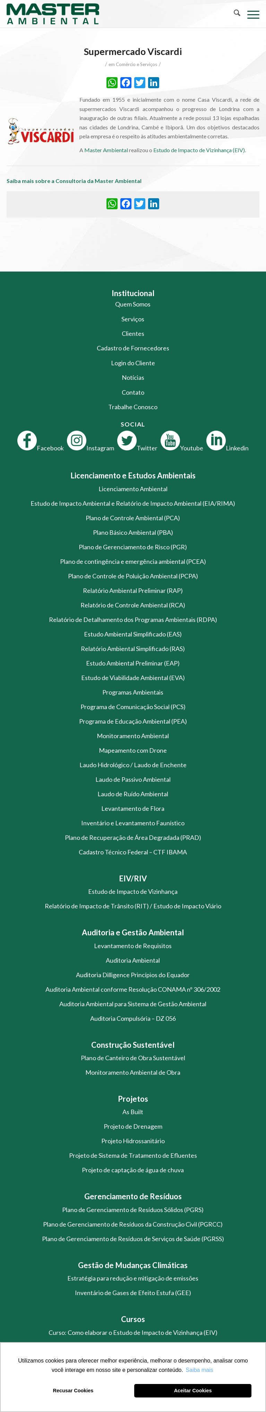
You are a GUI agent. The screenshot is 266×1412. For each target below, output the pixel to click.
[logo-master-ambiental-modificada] (108, 14)
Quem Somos (133, 304)
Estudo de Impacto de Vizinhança (133, 891)
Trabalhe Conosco (132, 407)
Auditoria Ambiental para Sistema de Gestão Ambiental (132, 1004)
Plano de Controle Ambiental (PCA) (133, 518)
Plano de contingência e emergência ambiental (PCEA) (133, 561)
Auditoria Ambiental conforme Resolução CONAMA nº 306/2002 (132, 989)
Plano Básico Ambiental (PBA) (133, 532)
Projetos (133, 1098)
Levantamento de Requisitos (133, 946)
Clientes (133, 333)
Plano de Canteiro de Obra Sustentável (133, 1058)
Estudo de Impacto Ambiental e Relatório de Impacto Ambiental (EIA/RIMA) (133, 503)
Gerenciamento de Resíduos (133, 1196)
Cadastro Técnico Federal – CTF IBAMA (133, 852)
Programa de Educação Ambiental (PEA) (133, 721)
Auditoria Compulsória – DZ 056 (133, 1018)
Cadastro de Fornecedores (133, 348)
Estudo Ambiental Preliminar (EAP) (133, 663)
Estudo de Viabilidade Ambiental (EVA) (133, 677)
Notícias (133, 377)
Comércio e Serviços (136, 64)
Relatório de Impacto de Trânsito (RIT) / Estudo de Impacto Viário (133, 906)
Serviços (132, 319)
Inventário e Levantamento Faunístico (133, 823)
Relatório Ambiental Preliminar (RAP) (133, 590)
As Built (132, 1112)
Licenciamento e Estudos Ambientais (133, 475)
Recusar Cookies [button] (73, 1390)
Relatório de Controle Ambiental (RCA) (132, 605)
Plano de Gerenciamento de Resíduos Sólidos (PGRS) (133, 1209)
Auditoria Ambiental (133, 960)
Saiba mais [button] (199, 1370)
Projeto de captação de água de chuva (133, 1170)
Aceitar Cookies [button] (193, 1390)
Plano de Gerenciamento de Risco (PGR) (133, 547)
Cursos (133, 1319)
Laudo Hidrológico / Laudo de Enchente (133, 765)
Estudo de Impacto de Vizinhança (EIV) (199, 150)
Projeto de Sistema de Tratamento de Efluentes (133, 1155)
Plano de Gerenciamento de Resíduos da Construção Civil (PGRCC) (133, 1224)
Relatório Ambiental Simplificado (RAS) (133, 648)
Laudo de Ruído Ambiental (132, 794)
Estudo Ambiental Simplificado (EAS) (133, 634)
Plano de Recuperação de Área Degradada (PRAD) (133, 837)
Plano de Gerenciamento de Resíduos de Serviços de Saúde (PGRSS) (133, 1239)
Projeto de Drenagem (133, 1126)
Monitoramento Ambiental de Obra (132, 1072)
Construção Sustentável (132, 1044)
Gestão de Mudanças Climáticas (133, 1265)
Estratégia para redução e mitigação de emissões (132, 1278)
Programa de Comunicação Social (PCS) (133, 706)
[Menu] (249, 14)
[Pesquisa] (233, 14)
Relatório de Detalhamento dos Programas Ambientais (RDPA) (133, 619)
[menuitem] (233, 14)
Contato (133, 392)
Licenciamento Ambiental (133, 489)
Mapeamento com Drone (133, 750)
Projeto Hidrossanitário (133, 1141)
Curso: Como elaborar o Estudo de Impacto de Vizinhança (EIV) (133, 1332)
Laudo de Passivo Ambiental (133, 779)
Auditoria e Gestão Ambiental (133, 932)
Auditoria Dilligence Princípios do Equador (133, 975)
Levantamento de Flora (132, 808)
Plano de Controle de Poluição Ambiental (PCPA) (133, 576)
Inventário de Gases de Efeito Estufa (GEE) (133, 1292)
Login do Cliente (133, 363)
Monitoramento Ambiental (133, 736)
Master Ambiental (106, 150)
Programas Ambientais (132, 692)
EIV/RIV (133, 878)
